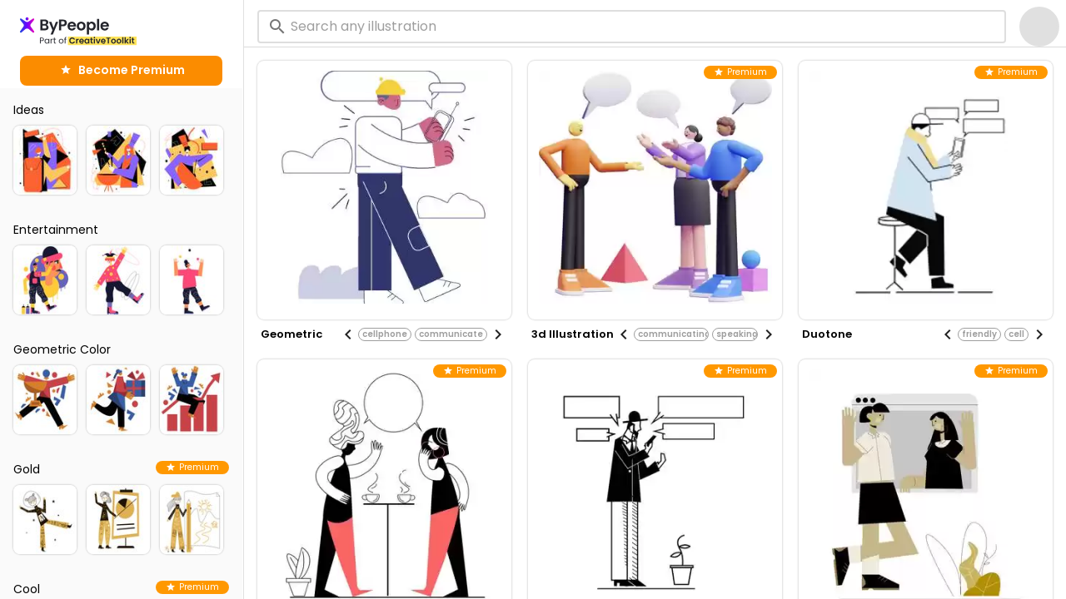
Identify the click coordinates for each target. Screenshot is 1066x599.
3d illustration (572, 334)
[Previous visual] (348, 334)
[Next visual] (498, 334)
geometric (291, 334)
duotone (827, 334)
